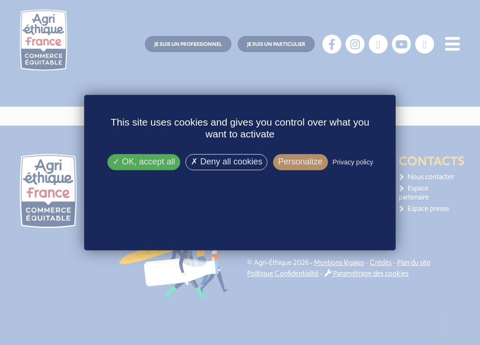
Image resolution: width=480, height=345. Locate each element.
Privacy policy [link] (353, 162)
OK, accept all (144, 162)
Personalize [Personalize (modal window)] (300, 162)
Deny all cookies (226, 162)
